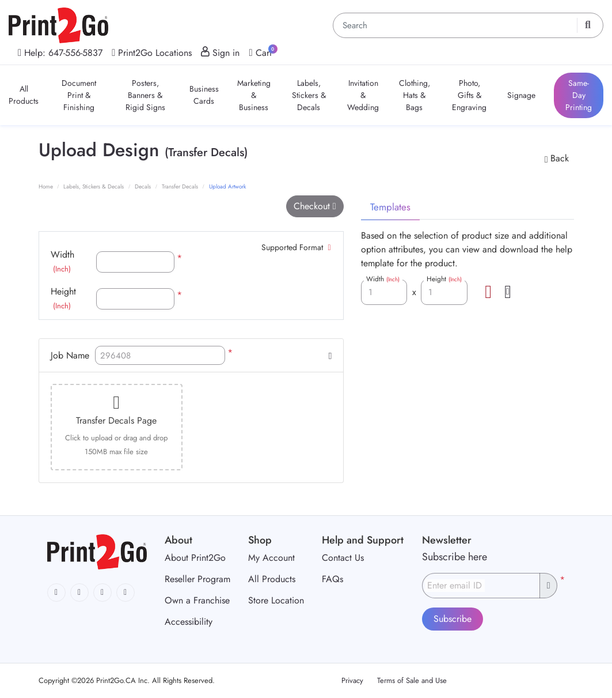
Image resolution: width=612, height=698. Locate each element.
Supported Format (295, 247)
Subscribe (453, 618)
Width (62, 261)
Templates (390, 207)
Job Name (70, 355)
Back (557, 158)
